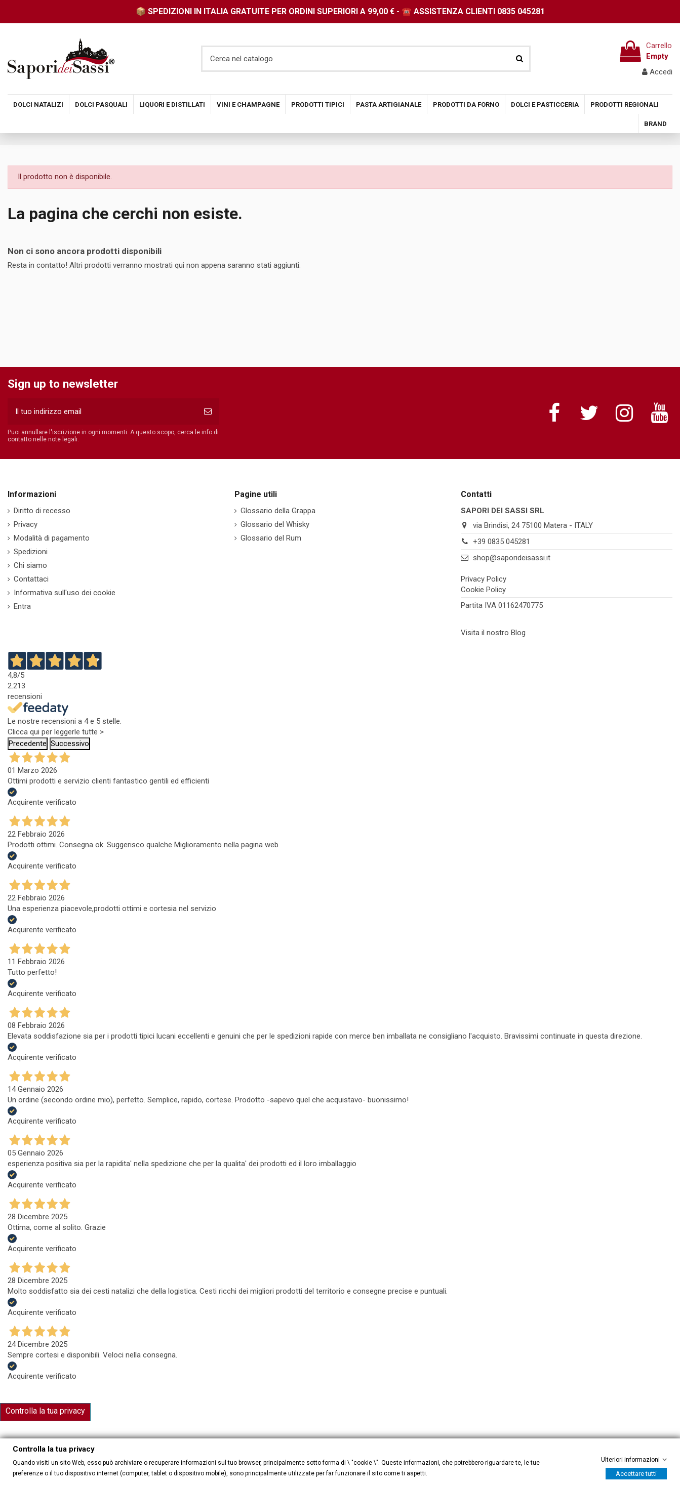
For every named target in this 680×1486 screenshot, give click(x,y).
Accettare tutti (636, 1473)
